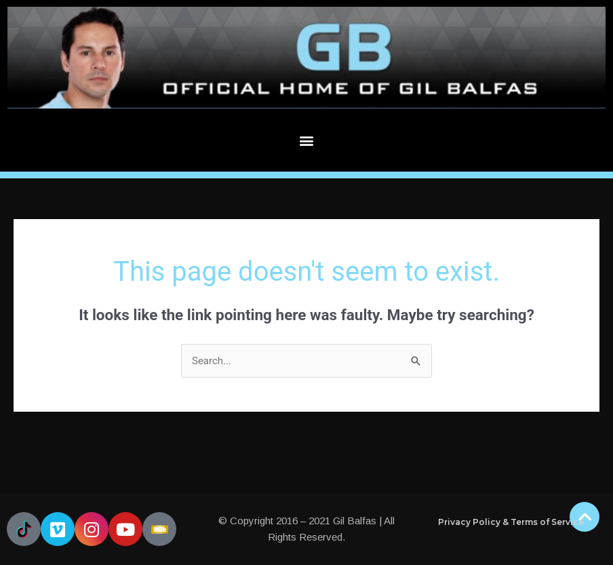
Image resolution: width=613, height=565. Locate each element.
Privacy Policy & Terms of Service (511, 522)
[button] (307, 140)
